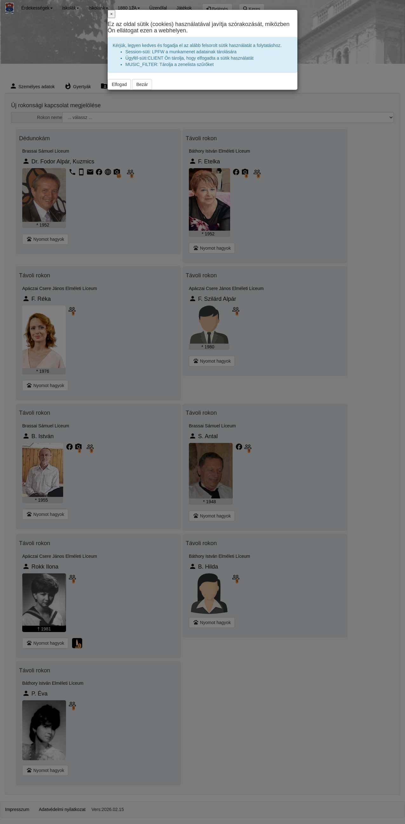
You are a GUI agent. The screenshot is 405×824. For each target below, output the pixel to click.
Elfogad (119, 84)
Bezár (142, 84)
